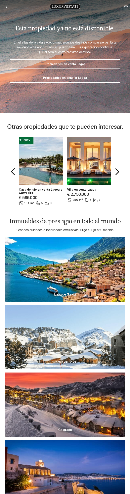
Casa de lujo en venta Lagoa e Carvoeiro (40, 191)
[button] (126, 6)
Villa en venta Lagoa (81, 189)
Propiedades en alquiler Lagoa (65, 77)
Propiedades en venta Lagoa (65, 64)
